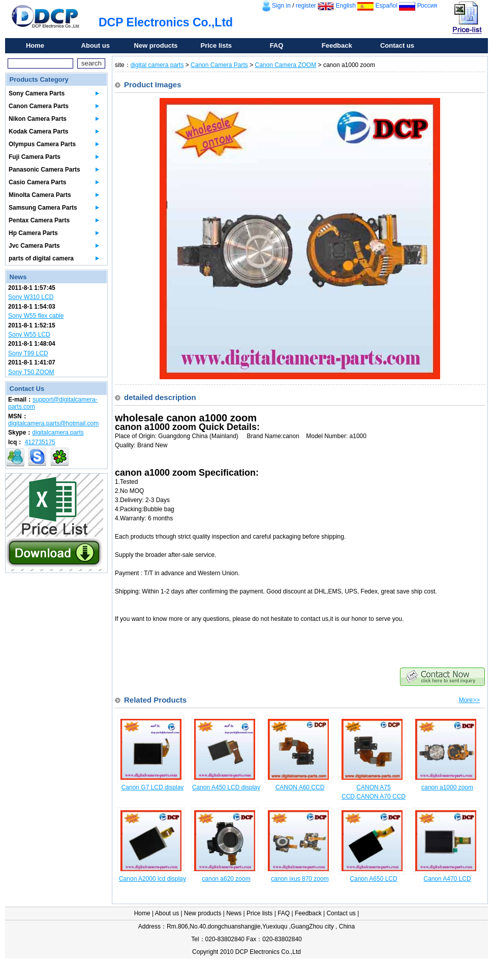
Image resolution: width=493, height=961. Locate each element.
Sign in (281, 5)
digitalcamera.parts (57, 432)
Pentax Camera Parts (39, 220)
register (306, 5)
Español (386, 5)
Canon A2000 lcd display (152, 878)
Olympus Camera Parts (42, 144)
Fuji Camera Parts (34, 156)
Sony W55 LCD (29, 334)
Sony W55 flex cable (36, 315)
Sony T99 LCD (28, 353)
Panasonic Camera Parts (44, 169)
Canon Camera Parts (39, 106)
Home (35, 45)
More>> (469, 700)
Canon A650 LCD (373, 878)
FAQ (277, 45)
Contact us (397, 45)
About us (95, 45)
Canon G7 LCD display (152, 787)
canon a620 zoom (226, 878)
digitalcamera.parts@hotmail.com (53, 423)
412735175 (40, 442)
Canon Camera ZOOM (286, 65)
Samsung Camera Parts (43, 207)
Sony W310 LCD (30, 297)
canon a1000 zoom (447, 787)
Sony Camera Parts (37, 93)
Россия (427, 5)
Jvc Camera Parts (34, 245)
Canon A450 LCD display (226, 787)
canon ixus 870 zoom (299, 878)
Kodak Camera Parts (38, 131)
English (346, 5)
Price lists (216, 45)
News (233, 913)
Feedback (337, 45)
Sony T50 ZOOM (31, 372)
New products (156, 45)
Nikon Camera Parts (38, 118)
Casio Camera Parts (37, 182)
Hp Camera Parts (33, 233)
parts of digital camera (41, 258)
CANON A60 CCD (300, 787)
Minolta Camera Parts (40, 194)
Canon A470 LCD (447, 878)
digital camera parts (157, 65)
